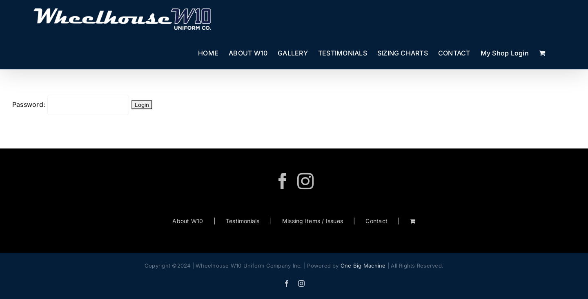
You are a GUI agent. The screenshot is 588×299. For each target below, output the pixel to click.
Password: (70, 104)
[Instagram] (305, 181)
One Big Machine (363, 265)
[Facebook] (282, 181)
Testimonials (243, 220)
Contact (376, 220)
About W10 (187, 220)
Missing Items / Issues (312, 220)
